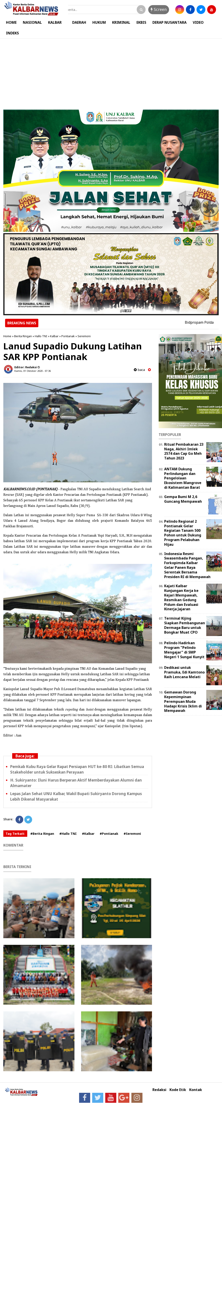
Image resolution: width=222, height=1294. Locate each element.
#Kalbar (88, 833)
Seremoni (84, 336)
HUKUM (99, 22)
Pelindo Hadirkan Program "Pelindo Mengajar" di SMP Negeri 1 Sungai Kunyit (184, 649)
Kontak (195, 1089)
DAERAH (79, 22)
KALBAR (55, 22)
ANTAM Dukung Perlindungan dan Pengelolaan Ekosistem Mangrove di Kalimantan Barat (182, 478)
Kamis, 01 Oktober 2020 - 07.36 (32, 370)
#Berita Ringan (42, 833)
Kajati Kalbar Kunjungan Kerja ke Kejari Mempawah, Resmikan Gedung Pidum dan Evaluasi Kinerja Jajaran (181, 597)
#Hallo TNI (68, 833)
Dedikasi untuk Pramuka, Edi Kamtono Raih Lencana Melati (184, 672)
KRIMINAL (121, 22)
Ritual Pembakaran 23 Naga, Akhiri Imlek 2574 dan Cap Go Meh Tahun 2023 (183, 451)
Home (7, 336)
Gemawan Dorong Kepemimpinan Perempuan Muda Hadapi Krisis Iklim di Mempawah (183, 701)
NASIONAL (32, 22)
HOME (11, 22)
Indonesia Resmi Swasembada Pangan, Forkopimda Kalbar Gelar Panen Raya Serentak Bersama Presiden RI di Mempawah (187, 565)
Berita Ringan (23, 336)
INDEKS (12, 33)
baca (139, 370)
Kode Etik (177, 1089)
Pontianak (68, 336)
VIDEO (198, 22)
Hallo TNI (41, 336)
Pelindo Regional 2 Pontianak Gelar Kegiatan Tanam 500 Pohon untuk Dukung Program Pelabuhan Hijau (182, 533)
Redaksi (159, 1089)
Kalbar (54, 336)
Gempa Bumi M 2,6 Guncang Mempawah (183, 499)
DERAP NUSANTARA (169, 22)
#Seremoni (132, 833)
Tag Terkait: (15, 833)
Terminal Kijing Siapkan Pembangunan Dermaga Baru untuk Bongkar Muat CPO (184, 625)
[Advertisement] (111, 72)
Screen (159, 9)
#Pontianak (109, 833)
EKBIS (141, 22)
